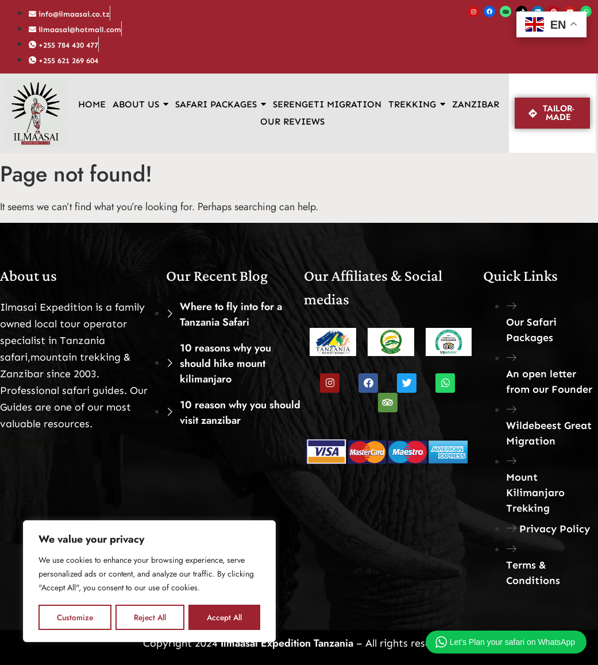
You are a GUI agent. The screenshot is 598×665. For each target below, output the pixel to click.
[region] (149, 581)
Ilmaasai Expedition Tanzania (285, 643)
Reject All (150, 617)
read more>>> (34, 440)
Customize (75, 617)
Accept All (224, 617)
